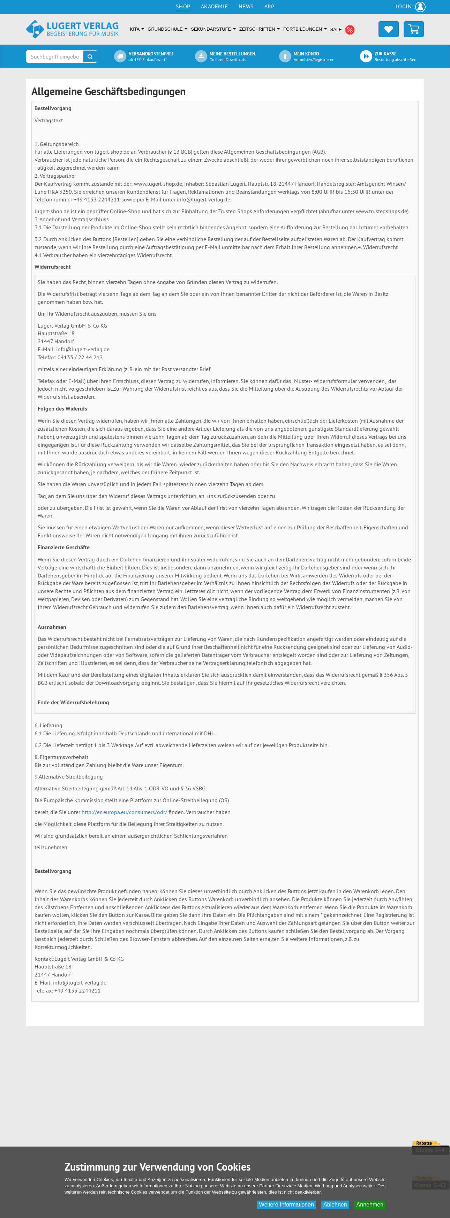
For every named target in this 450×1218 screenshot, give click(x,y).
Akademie (214, 6)
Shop (183, 6)
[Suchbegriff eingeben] (54, 56)
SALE (342, 30)
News (246, 6)
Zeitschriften (259, 29)
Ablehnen (335, 1205)
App (269, 6)
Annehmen (370, 1205)
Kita (137, 29)
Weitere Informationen (286, 1205)
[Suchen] (90, 56)
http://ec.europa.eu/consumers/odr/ (124, 812)
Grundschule (167, 29)
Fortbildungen (305, 29)
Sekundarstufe (213, 29)
